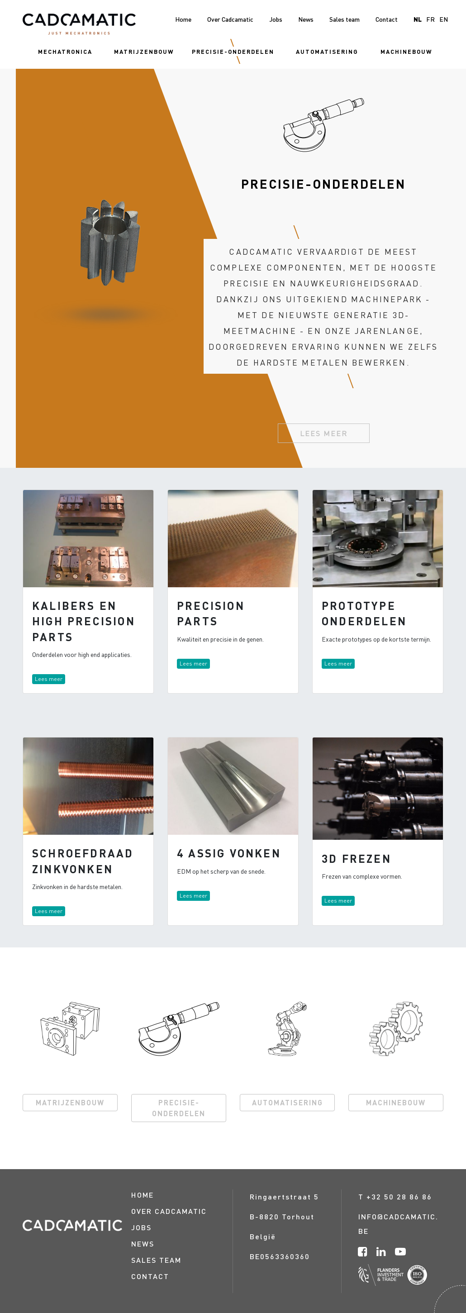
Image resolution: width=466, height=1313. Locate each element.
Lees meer (323, 433)
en (443, 19)
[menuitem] (65, 51)
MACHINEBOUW (396, 1102)
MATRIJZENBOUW (70, 1102)
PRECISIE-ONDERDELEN (178, 1108)
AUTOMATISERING (287, 1102)
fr (430, 19)
